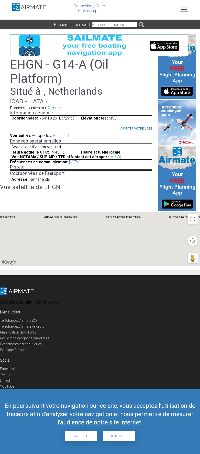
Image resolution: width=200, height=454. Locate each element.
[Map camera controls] (193, 241)
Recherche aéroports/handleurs (24, 338)
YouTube (7, 386)
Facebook (8, 369)
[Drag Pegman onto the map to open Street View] (193, 258)
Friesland (61, 135)
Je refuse (119, 436)
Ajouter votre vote (136, 128)
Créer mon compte (91, 8)
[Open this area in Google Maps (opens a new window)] (9, 262)
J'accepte (81, 436)
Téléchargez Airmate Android (22, 326)
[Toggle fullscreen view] (193, 219)
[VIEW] (115, 157)
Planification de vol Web (18, 332)
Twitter (5, 375)
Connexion (83, 6)
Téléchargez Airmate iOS (18, 321)
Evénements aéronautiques (21, 344)
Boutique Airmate (13, 350)
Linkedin (6, 380)
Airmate (54, 108)
